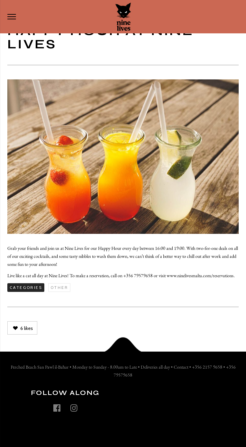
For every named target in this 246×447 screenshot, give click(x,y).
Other (59, 287)
